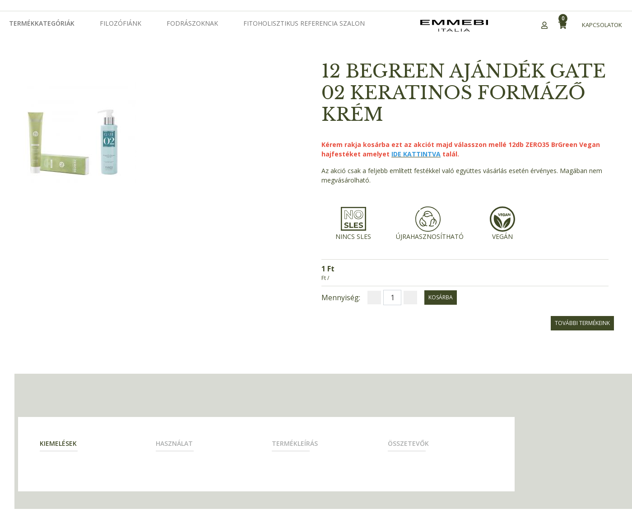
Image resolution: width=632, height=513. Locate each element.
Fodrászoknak (192, 23)
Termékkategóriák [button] (41, 23)
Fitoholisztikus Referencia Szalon (304, 23)
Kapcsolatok (602, 25)
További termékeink (582, 323)
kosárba (440, 297)
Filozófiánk (120, 23)
